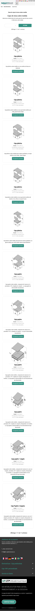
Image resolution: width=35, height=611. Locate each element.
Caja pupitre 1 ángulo (17, 459)
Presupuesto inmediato (18, 71)
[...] (16, 543)
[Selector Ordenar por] (11, 25)
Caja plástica (18, 56)
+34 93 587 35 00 (8, 549)
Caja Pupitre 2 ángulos (18, 506)
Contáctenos (9, 602)
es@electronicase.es (10, 552)
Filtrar (25, 25)
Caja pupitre (18, 274)
